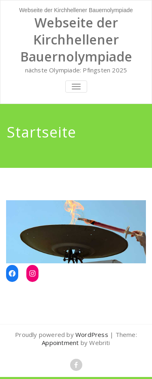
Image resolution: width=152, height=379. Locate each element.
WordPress (91, 334)
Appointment (60, 343)
